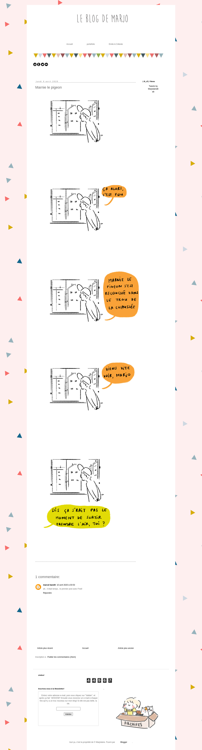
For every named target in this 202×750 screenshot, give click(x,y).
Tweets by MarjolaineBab (153, 89)
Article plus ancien (126, 648)
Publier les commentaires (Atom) (61, 657)
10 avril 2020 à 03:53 (66, 585)
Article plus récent (45, 648)
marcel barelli (49, 585)
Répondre (47, 593)
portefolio (91, 44)
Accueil (69, 44)
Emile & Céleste (116, 44)
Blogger (123, 742)
